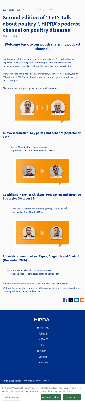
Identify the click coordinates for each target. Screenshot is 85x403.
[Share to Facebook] (65, 300)
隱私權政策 (16, 381)
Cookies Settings (11, 399)
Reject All (71, 399)
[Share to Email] (82, 300)
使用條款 (7, 381)
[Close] (80, 391)
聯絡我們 (41, 351)
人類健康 (43, 339)
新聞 (18, 10)
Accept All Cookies (50, 399)
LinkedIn (43, 357)
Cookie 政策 (26, 381)
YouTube (43, 362)
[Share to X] (71, 300)
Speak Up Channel (40, 381)
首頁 (4, 10)
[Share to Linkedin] (76, 300)
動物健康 (11, 10)
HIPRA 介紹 (43, 328)
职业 (42, 345)
